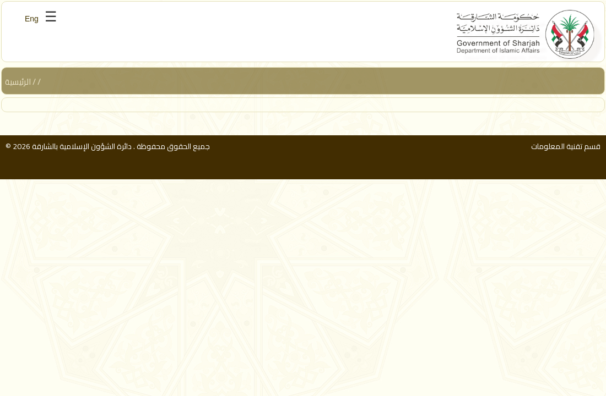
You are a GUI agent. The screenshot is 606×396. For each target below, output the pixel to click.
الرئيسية (18, 82)
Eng (32, 18)
